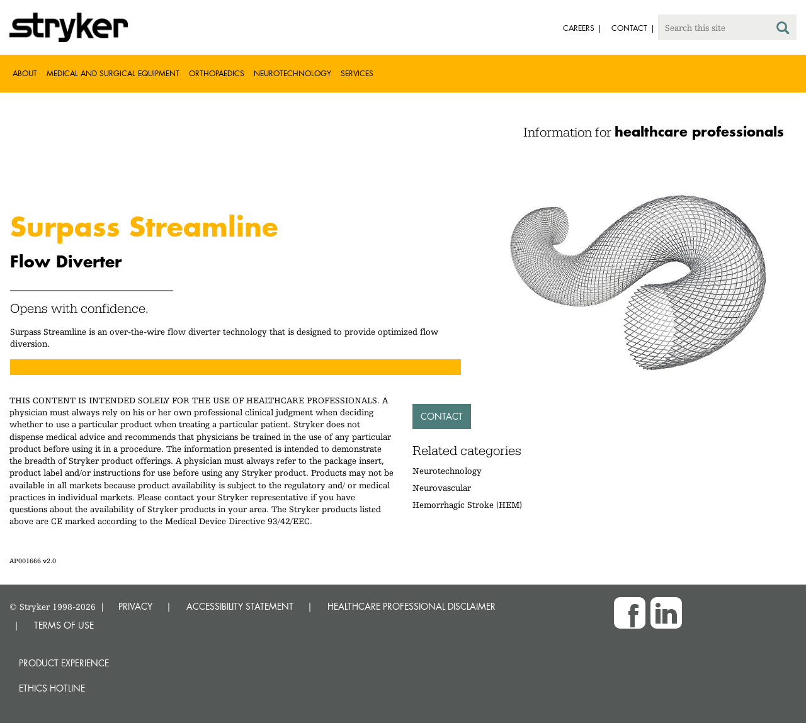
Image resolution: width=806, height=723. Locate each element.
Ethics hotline (52, 688)
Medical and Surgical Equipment (113, 73)
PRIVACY (135, 606)
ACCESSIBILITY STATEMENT (239, 606)
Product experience (64, 663)
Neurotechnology (292, 73)
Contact (442, 416)
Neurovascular (441, 488)
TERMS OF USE (64, 625)
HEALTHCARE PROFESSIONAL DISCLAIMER (411, 606)
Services (357, 73)
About (25, 73)
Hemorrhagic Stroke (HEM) (467, 505)
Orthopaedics (216, 73)
